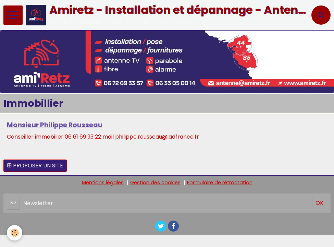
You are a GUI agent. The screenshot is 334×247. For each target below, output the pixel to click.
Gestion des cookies (155, 182)
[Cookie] (14, 232)
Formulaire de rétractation (219, 182)
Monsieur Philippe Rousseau (54, 125)
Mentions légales (103, 182)
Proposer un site (35, 165)
